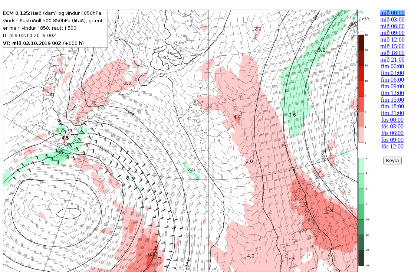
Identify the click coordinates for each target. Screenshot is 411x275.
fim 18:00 (392, 106)
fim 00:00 (392, 66)
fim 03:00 (392, 73)
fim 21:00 (392, 113)
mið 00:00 (392, 13)
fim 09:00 (392, 86)
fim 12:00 (392, 93)
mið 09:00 (392, 33)
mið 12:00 (392, 39)
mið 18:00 (392, 53)
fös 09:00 (392, 140)
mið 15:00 (392, 46)
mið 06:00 (392, 26)
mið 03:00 (392, 19)
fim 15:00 (392, 99)
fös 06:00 (392, 133)
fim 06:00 (392, 79)
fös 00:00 (392, 120)
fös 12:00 (392, 146)
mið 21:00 (392, 59)
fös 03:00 (392, 126)
